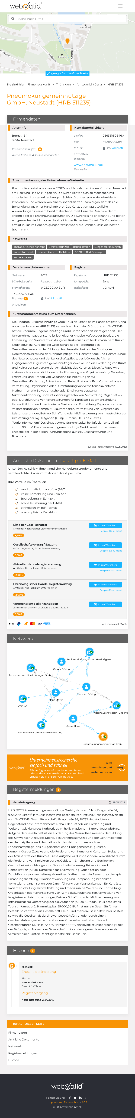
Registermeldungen (22, 1053)
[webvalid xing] (86, 1097)
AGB (84, 1102)
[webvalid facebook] (70, 1097)
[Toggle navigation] (120, 6)
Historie (13, 1060)
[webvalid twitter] (76, 1097)
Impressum (55, 1102)
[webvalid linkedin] (81, 1097)
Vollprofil (117, 148)
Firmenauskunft (38, 84)
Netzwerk (15, 1046)
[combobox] (67, 18)
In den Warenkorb (105, 525)
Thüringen (63, 84)
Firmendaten (17, 1032)
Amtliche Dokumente (23, 1039)
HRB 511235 (115, 84)
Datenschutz (72, 1102)
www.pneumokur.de (88, 165)
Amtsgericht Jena (89, 84)
